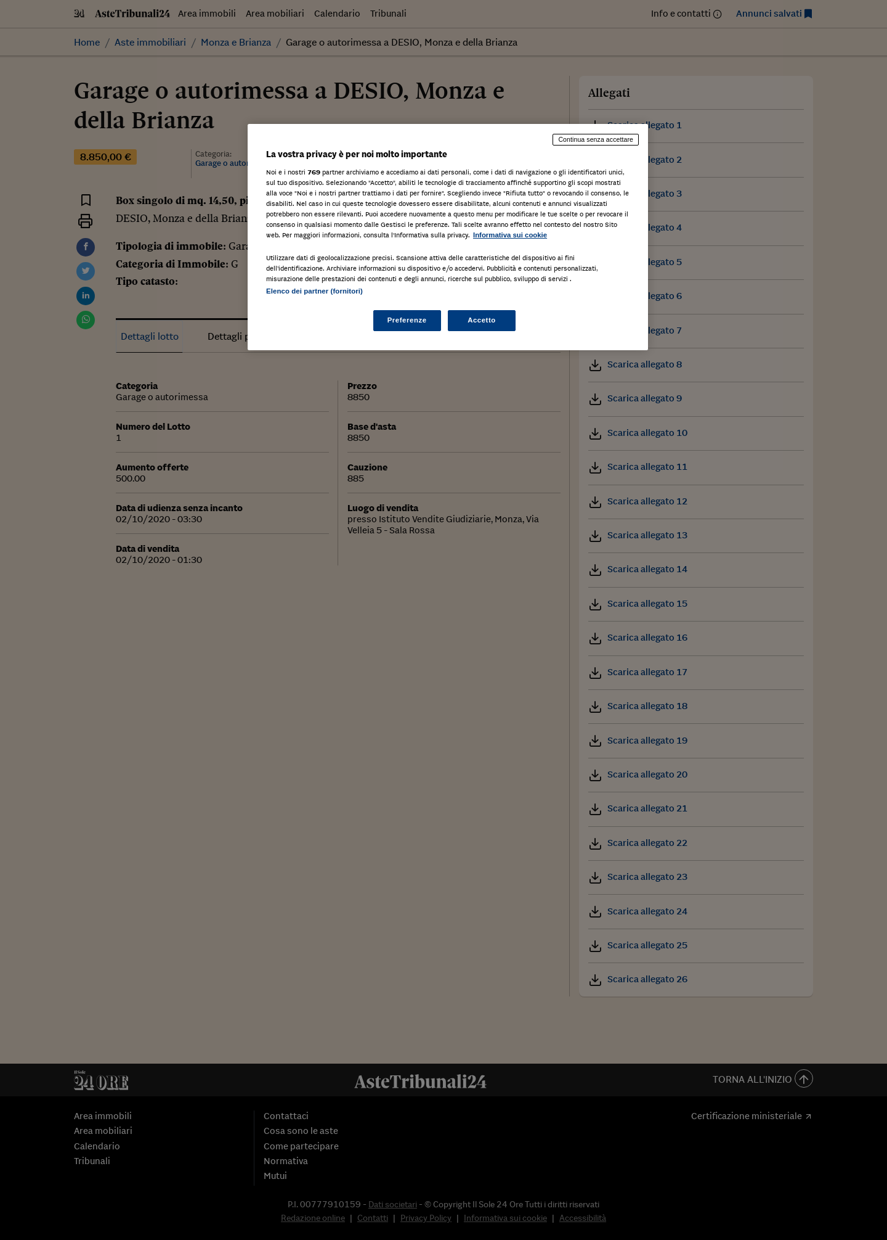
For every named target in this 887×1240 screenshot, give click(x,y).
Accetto (482, 320)
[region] (448, 237)
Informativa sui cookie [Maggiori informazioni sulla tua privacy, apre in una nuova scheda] (510, 235)
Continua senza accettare (595, 139)
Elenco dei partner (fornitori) (314, 291)
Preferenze (407, 320)
